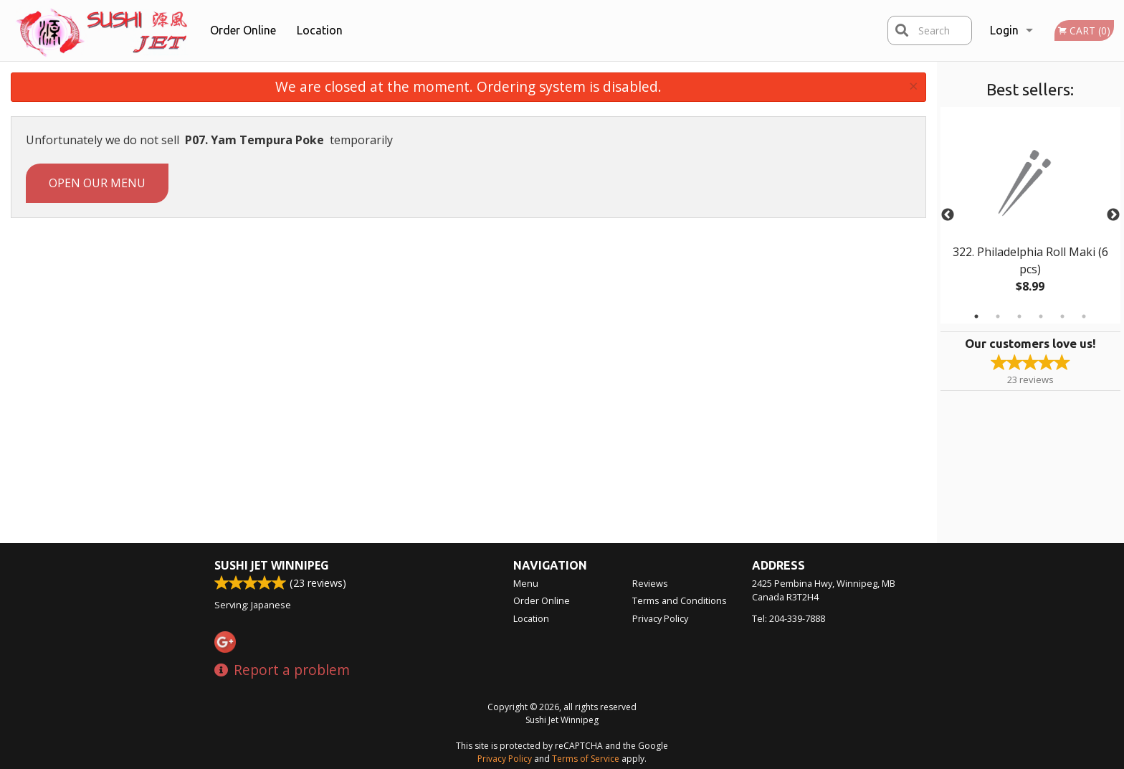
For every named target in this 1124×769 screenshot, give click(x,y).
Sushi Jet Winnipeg (271, 565)
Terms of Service (585, 759)
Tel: (788, 618)
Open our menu (97, 183)
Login (1004, 30)
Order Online (243, 30)
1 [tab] (976, 316)
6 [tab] (1084, 316)
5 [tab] (1062, 316)
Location (320, 30)
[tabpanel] (1030, 215)
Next (1113, 215)
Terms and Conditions (679, 600)
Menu (525, 583)
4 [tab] (1041, 316)
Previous (947, 215)
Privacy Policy (660, 618)
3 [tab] (1019, 316)
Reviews (650, 583)
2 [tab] (998, 316)
